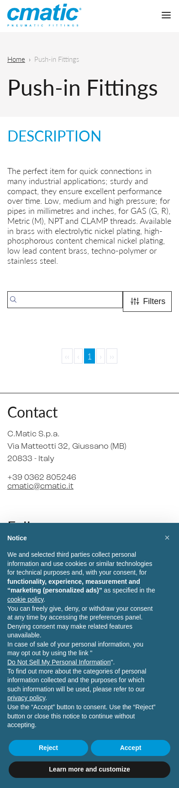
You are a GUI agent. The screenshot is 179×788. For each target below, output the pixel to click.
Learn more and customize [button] (89, 769)
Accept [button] (131, 747)
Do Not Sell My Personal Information (59, 662)
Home (16, 59)
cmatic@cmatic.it (40, 486)
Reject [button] (48, 747)
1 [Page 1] (89, 356)
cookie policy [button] (25, 599)
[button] (167, 537)
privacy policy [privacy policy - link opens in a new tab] (26, 697)
